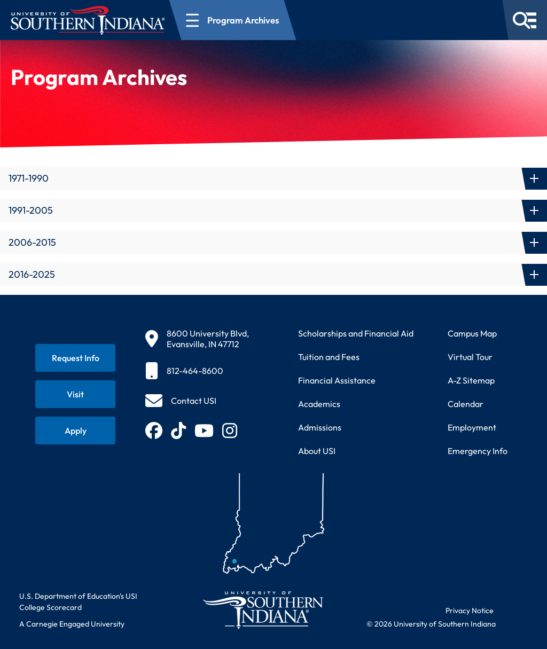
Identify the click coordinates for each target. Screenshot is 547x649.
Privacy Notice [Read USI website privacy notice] (470, 610)
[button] (273, 178)
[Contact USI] (181, 400)
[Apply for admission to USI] (75, 430)
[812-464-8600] (197, 371)
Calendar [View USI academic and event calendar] (465, 403)
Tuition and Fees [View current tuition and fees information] (329, 356)
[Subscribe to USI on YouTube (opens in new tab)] (204, 430)
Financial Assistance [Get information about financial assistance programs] (337, 380)
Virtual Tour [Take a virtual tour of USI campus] (470, 356)
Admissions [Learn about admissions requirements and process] (319, 427)
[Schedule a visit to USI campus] (75, 394)
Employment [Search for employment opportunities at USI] (472, 427)
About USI (316, 450)
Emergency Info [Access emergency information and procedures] (477, 450)
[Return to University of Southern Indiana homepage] (262, 610)
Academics (319, 403)
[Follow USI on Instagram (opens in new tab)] (229, 430)
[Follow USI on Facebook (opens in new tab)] (154, 430)
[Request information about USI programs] (75, 358)
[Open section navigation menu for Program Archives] (232, 20)
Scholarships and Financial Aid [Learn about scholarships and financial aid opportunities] (355, 333)
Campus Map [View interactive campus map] (472, 333)
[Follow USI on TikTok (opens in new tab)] (178, 430)
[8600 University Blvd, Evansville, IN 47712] (197, 339)
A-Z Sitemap (471, 380)
